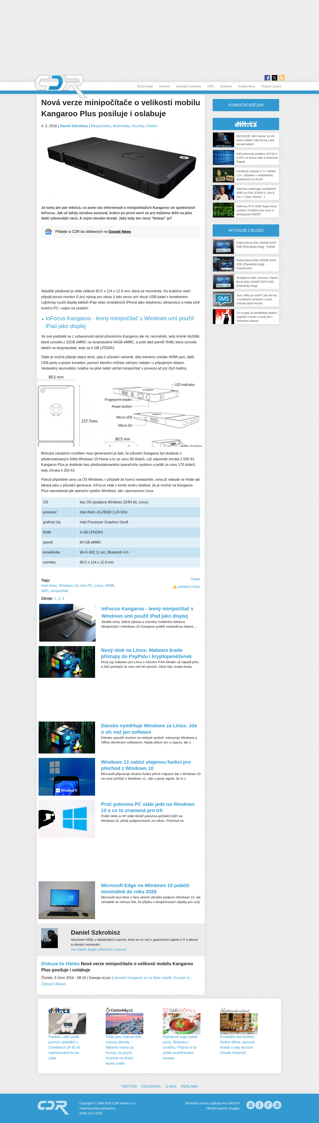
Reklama (189, 1086)
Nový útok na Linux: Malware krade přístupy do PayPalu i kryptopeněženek (146, 653)
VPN (210, 86)
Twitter (129, 1086)
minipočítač (59, 591)
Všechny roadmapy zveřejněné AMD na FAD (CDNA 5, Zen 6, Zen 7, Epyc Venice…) (256, 192)
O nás (171, 1086)
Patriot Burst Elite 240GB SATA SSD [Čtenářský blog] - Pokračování (256, 264)
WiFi (44, 591)
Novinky (138, 126)
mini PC (86, 585)
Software (226, 86)
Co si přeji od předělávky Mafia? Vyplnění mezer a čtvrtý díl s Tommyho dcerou (256, 316)
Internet (164, 86)
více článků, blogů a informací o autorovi (98, 949)
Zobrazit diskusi (53, 984)
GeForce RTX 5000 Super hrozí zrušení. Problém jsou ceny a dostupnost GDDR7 (256, 210)
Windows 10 (68, 585)
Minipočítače (101, 126)
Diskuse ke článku (60, 963)
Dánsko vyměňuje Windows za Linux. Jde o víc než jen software (149, 729)
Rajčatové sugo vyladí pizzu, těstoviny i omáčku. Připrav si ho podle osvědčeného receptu (180, 1047)
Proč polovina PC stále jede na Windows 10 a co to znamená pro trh (148, 807)
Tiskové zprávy (271, 86)
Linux (99, 585)
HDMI (109, 585)
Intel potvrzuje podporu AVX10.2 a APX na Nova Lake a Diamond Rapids (257, 157)
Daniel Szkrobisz (74, 126)
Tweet (195, 579)
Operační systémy (188, 86)
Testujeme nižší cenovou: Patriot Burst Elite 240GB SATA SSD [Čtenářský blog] (257, 281)
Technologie (144, 86)
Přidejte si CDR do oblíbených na (93, 231)
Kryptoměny (246, 86)
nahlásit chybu (189, 587)
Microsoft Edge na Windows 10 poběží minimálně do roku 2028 (145, 888)
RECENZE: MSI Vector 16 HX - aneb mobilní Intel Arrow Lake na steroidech (256, 140)
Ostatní (152, 126)
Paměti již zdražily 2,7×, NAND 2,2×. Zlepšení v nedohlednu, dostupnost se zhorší (256, 175)
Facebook (151, 1086)
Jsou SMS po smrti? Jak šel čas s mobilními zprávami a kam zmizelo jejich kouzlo (256, 299)
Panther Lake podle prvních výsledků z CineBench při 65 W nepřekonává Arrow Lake (64, 1047)
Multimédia (121, 126)
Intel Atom (49, 585)
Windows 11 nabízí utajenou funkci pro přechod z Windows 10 (146, 765)
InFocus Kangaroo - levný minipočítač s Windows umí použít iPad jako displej (147, 612)
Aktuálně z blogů (245, 230)
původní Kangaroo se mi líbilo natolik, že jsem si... (153, 978)
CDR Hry (246, 124)
